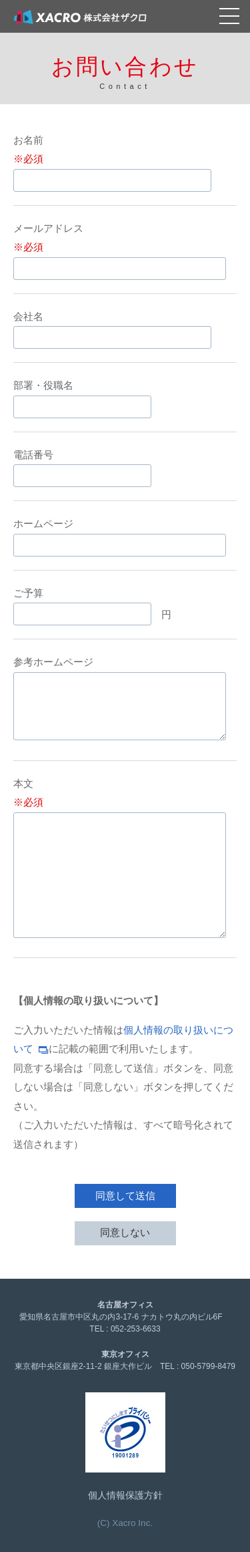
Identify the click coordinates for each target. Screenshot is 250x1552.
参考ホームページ (53, 661)
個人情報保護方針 (125, 1496)
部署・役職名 (43, 385)
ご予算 (28, 593)
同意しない (125, 1232)
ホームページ (43, 523)
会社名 (28, 316)
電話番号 (33, 454)
